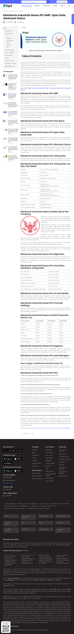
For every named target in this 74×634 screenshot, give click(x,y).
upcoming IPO (64, 64)
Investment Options (64, 459)
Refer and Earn (36, 473)
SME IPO (9, 45)
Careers (34, 460)
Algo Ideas (48, 460)
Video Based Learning (62, 468)
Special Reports (63, 476)
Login (52, 2)
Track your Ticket (44, 504)
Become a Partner (37, 476)
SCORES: (54, 589)
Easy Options (49, 458)
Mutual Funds (8, 31)
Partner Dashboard (37, 478)
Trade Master (49, 452)
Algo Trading (8, 55)
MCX (41, 580)
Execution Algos (50, 463)
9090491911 (8, 489)
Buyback (9, 38)
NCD (8, 43)
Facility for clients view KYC (48, 506)
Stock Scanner (50, 481)
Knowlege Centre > (13, 11)
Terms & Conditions (9, 504)
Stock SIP (48, 466)
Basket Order (49, 471)
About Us (34, 450)
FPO (8, 47)
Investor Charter (64, 504)
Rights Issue (10, 40)
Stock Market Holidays (63, 472)
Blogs (33, 452)
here (37, 580)
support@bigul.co (10, 480)
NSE (34, 580)
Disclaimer (33, 504)
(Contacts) (25, 550)
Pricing (55, 6)
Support (62, 6)
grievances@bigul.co (14, 578)
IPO (7, 36)
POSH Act (47, 508)
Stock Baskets (50, 478)
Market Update (9, 50)
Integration (35, 455)
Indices (7, 58)
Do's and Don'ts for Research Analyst (14, 508)
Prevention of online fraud (34, 508)
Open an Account (61, 2)
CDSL (56, 580)
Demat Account (9, 61)
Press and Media (36, 463)
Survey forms (35, 506)
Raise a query (9, 483)
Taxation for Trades (10, 63)
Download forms (24, 506)
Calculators (62, 462)
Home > (5, 11)
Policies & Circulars (23, 504)
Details (24, 27)
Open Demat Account (62, 450)
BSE (49, 580)
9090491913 (8, 477)
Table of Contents (31, 56)
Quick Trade (49, 455)
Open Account (73, 19)
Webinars (61, 465)
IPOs (47, 468)
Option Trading (9, 53)
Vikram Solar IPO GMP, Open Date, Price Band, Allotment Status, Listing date (48, 428)
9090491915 (8, 496)
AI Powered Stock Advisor (51, 474)
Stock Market (9, 33)
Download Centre (64, 457)
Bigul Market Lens (10, 66)
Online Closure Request (10, 506)
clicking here (49, 367)
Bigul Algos (49, 450)
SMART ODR (54, 504)
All (5, 28)
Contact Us (35, 466)
